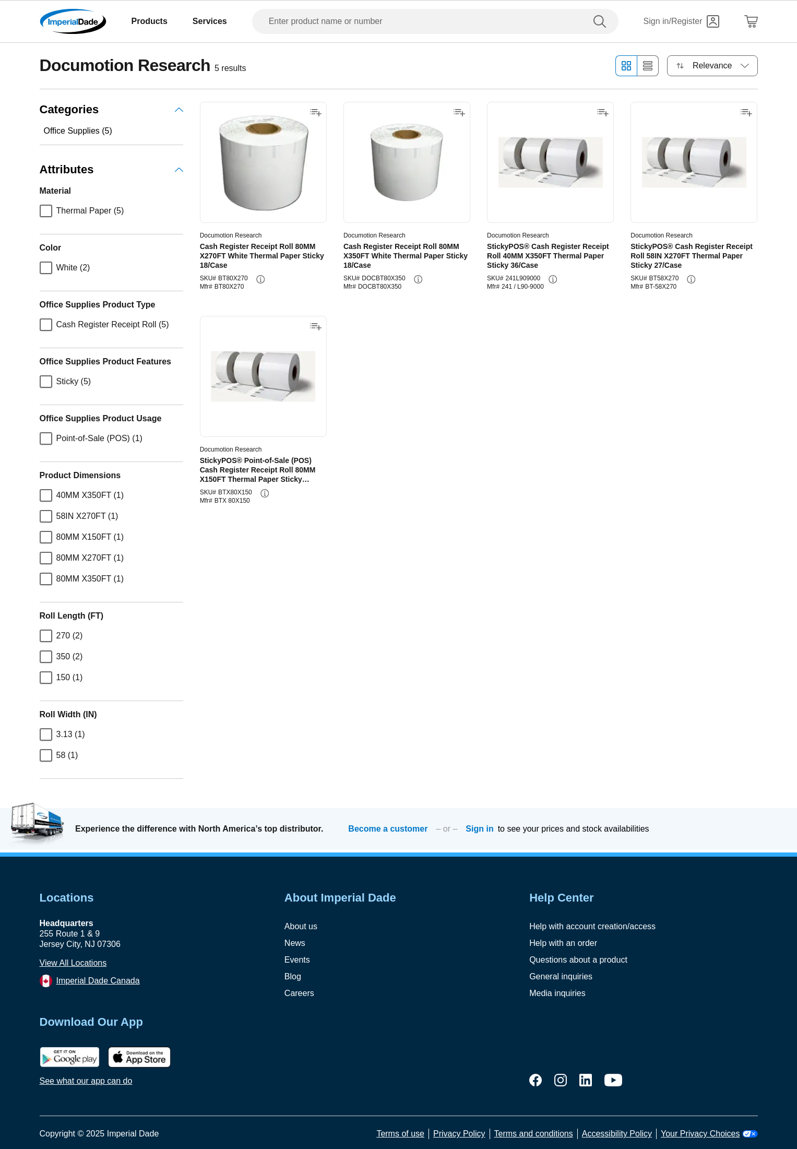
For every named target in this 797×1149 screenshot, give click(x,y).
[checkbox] (46, 211)
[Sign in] (681, 21)
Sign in (479, 828)
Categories (111, 109)
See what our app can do (86, 1080)
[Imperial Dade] (73, 21)
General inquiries (560, 976)
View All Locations (73, 962)
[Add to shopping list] (316, 112)
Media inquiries (557, 993)
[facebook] (535, 1080)
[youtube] (613, 1080)
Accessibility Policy (617, 1133)
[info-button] (260, 279)
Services (210, 21)
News (294, 943)
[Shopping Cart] (751, 21)
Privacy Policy (459, 1133)
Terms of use (400, 1133)
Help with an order (563, 943)
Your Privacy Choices (709, 1133)
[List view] (648, 65)
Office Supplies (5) (78, 130)
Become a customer (387, 828)
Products (150, 21)
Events (297, 959)
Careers (299, 993)
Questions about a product (578, 959)
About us (300, 926)
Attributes (111, 169)
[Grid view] (626, 65)
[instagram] (560, 1080)
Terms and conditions (533, 1133)
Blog (292, 976)
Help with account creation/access (592, 926)
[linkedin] (585, 1080)
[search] (601, 21)
